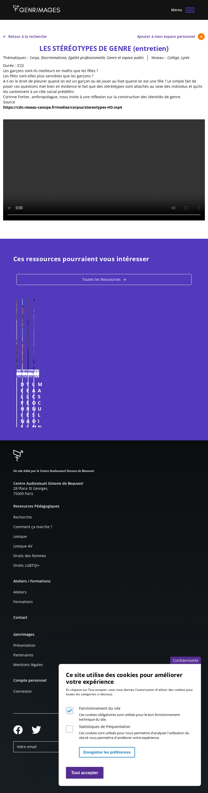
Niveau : (158, 57)
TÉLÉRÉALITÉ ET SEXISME (139, 384)
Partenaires (23, 654)
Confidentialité (185, 660)
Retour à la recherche (25, 36)
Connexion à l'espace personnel (93, 420)
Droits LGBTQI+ (26, 565)
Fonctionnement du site (99, 708)
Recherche (22, 517)
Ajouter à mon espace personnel (171, 36)
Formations (23, 601)
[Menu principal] (181, 10)
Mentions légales (28, 664)
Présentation (24, 645)
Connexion (22, 691)
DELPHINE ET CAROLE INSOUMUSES (45, 387)
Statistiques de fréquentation (104, 726)
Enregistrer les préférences (107, 752)
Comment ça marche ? (32, 526)
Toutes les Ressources (101, 279)
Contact (20, 617)
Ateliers (20, 592)
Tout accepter (84, 773)
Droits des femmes (29, 555)
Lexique (20, 536)
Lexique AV (22, 546)
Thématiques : (15, 57)
